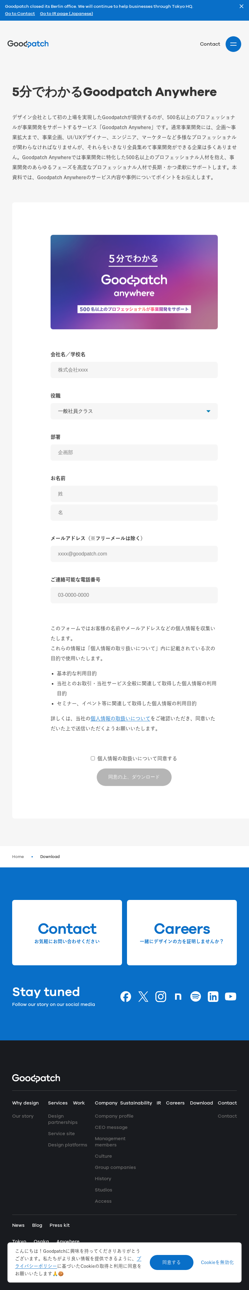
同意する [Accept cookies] (171, 1262)
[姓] (134, 579)
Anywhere (68, 1241)
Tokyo (19, 1241)
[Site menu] (233, 44)
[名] (134, 598)
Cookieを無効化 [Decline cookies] (217, 1262)
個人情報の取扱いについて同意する (137, 844)
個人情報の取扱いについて (120, 804)
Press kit (60, 1225)
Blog (37, 1225)
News (18, 1225)
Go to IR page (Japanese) (66, 14)
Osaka (41, 1241)
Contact (210, 44)
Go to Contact (20, 14)
